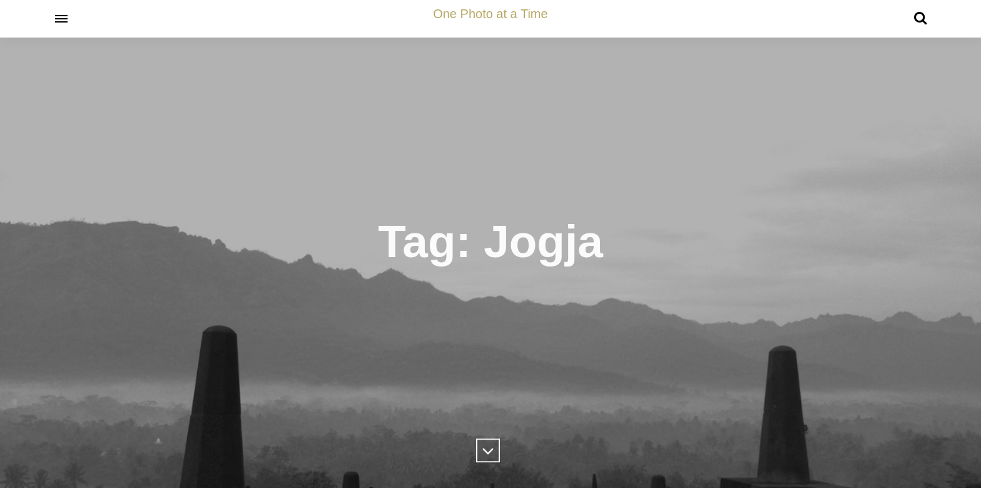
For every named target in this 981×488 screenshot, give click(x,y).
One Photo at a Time (490, 14)
